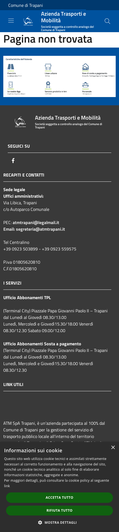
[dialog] (59, 487)
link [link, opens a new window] (7, 486)
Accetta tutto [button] (59, 497)
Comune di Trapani (25, 5)
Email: (9, 229)
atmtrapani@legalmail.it (36, 222)
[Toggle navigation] (11, 20)
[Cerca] (107, 21)
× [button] (113, 448)
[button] (59, 522)
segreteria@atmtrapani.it (40, 229)
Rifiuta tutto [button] (60, 510)
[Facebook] (13, 160)
